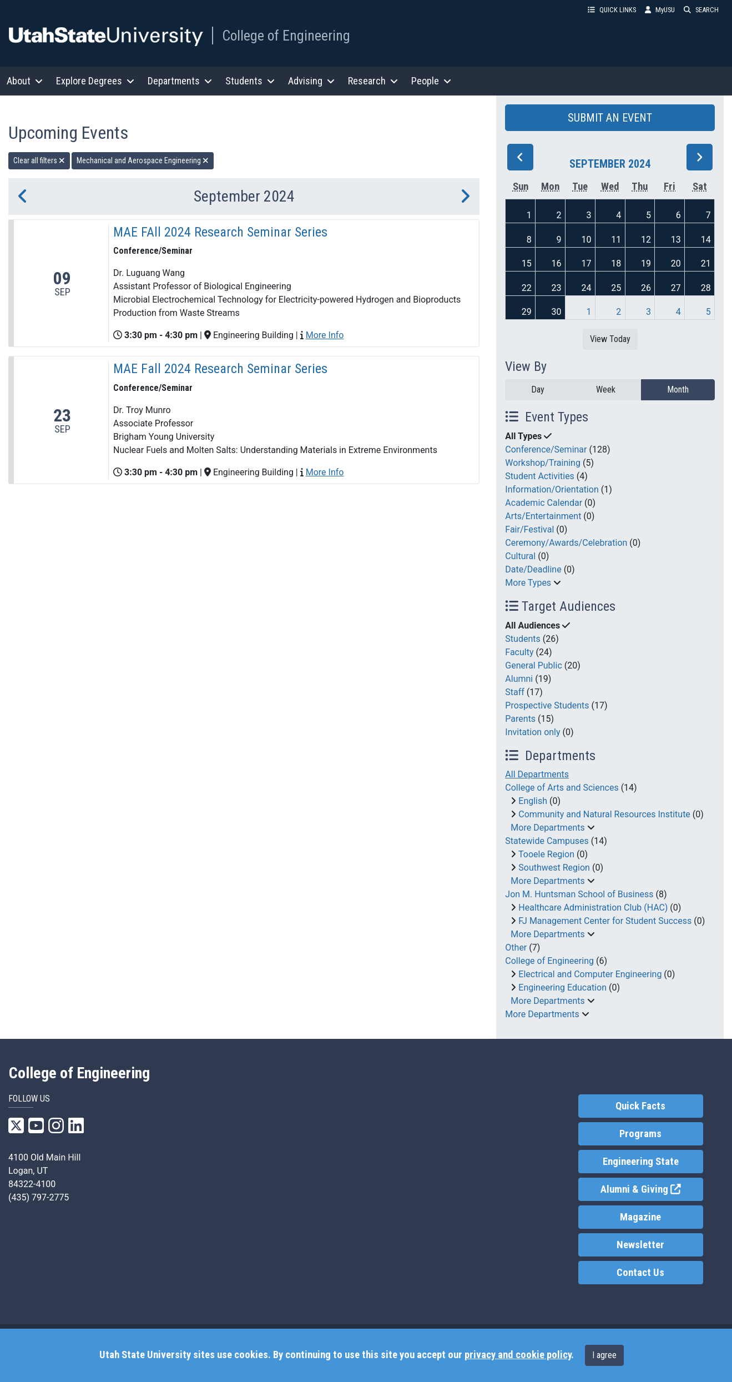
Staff (514, 692)
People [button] (431, 81)
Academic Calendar (543, 502)
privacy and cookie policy (518, 1355)
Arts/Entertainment (543, 516)
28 (706, 288)
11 (616, 239)
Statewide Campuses (547, 841)
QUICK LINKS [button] (612, 10)
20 (676, 263)
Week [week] (605, 389)
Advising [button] (311, 81)
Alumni (519, 679)
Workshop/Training (542, 463)
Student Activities (539, 476)
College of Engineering (286, 35)
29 (527, 311)
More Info (325, 335)
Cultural (520, 556)
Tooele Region (546, 854)
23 (557, 288)
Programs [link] (640, 1134)
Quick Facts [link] (640, 1106)
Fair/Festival (529, 529)
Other (516, 947)
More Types (528, 582)
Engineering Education (562, 987)
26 (646, 288)
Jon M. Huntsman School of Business (579, 894)
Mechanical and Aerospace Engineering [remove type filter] (143, 160)
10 (586, 239)
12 (646, 239)
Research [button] (373, 81)
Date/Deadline (533, 569)
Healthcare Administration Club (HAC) (593, 907)
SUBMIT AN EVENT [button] (610, 117)
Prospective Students (547, 705)
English (532, 801)
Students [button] (250, 81)
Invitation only (532, 732)
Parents (520, 718)
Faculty (519, 652)
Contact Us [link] (640, 1273)
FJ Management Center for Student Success (604, 921)
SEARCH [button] (701, 10)
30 (557, 311)
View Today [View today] (610, 339)
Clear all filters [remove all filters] (39, 160)
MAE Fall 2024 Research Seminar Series (220, 368)
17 (586, 263)
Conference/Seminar (546, 449)
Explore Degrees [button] (95, 81)
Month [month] (678, 389)
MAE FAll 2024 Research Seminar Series (220, 232)
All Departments (537, 774)
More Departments (547, 827)
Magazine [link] (640, 1217)
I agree (604, 1355)
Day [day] (537, 389)
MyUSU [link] (660, 10)
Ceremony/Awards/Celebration (566, 542)
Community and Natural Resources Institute (604, 814)
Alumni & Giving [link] (651, 1188)
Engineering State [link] (641, 1161)
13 (676, 239)
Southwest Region (554, 867)
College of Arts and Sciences (561, 787)
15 (527, 263)
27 (676, 288)
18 (616, 263)
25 (616, 288)
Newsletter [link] (640, 1245)
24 (586, 288)
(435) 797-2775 (38, 1197)
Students (522, 639)
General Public (533, 665)
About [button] (25, 81)
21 (706, 263)
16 (557, 263)
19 (646, 263)
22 (527, 288)
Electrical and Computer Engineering (590, 974)
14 (706, 239)
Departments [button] (180, 81)
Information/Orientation (551, 489)
